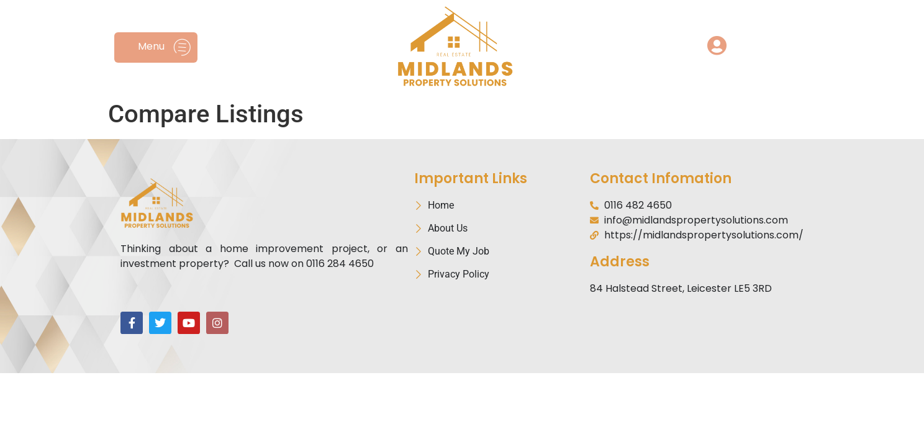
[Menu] (182, 47)
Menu (151, 46)
